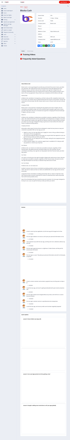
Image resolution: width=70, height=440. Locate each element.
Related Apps (30, 51)
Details (23, 51)
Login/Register (64, 2)
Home (21, 6)
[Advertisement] (43, 70)
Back (26, 7)
